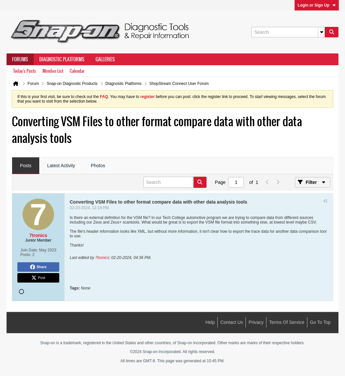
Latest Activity (61, 165)
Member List (53, 71)
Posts (25, 165)
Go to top (320, 322)
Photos (98, 165)
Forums (20, 59)
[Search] (288, 32)
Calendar (77, 71)
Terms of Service (286, 322)
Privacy (255, 322)
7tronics (102, 257)
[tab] (25, 165)
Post (38, 278)
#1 (325, 201)
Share (38, 267)
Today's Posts (24, 71)
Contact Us (231, 322)
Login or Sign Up (317, 5)
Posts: (25, 254)
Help (210, 322)
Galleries (105, 59)
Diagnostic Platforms (61, 59)
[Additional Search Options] (321, 32)
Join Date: (29, 250)
